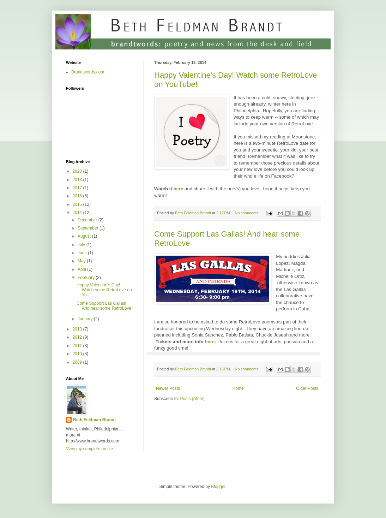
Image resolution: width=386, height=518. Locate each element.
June (83, 252)
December (88, 220)
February (87, 277)
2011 (78, 345)
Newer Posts (168, 388)
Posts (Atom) (192, 398)
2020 (78, 171)
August (85, 236)
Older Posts (307, 388)
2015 (78, 204)
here (178, 188)
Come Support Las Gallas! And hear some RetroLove (104, 306)
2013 (78, 329)
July (82, 244)
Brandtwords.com (87, 72)
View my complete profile (89, 448)
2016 (78, 195)
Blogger (218, 486)
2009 (78, 362)
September (88, 228)
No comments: (248, 213)
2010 (78, 353)
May (82, 260)
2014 (78, 212)
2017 (78, 187)
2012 (78, 337)
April (82, 269)
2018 (78, 179)
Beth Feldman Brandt (94, 419)
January (86, 318)
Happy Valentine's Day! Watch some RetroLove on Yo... (104, 290)
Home (238, 388)
